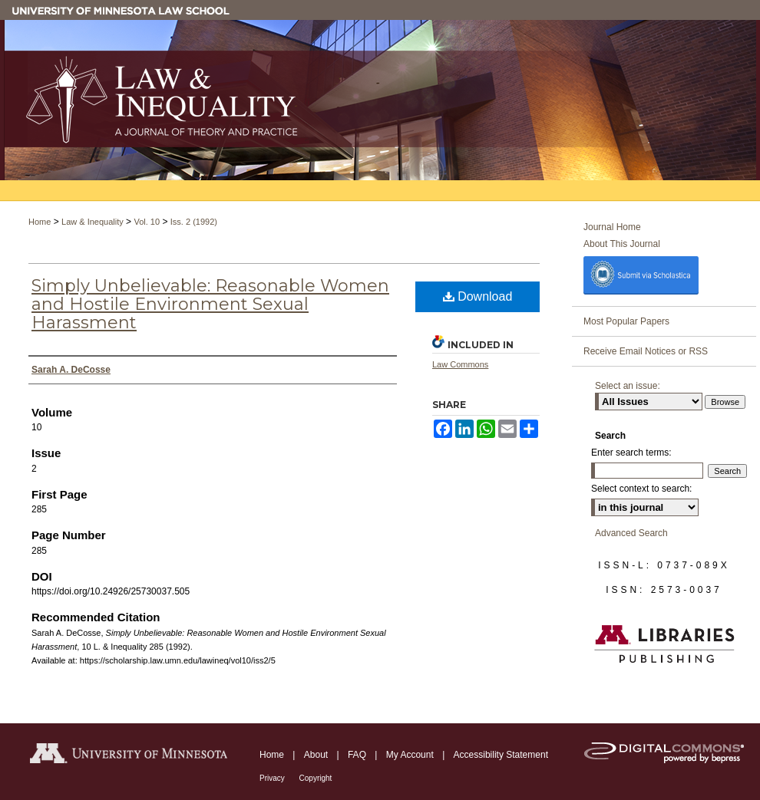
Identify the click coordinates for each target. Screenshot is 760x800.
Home (39, 221)
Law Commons (460, 364)
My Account (411, 754)
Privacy (273, 778)
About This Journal (621, 244)
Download (478, 296)
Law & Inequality (92, 221)
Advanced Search (631, 533)
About (317, 754)
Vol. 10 (147, 221)
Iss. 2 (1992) (193, 221)
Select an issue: (627, 385)
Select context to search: (641, 488)
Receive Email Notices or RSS (645, 351)
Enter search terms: (631, 452)
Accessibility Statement (501, 754)
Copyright (315, 778)
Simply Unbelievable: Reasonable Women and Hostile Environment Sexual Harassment (210, 304)
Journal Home (612, 227)
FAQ (358, 754)
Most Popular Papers (626, 321)
